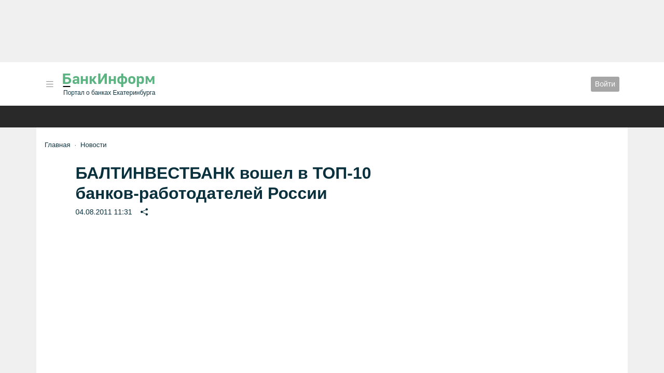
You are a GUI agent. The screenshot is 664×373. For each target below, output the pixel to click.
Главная (57, 145)
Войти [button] (605, 84)
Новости (93, 145)
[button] (50, 84)
